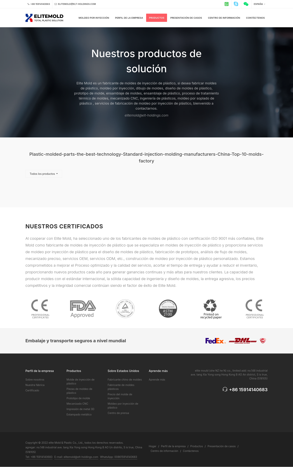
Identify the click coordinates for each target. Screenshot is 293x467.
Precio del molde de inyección (120, 396)
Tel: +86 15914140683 (39, 456)
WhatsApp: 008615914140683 (118, 456)
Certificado (32, 390)
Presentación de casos (222, 446)
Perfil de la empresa (173, 446)
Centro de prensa (118, 413)
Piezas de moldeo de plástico (79, 390)
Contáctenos (191, 450)
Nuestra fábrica (34, 385)
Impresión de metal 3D (80, 409)
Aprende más (157, 379)
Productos (196, 446)
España (259, 4)
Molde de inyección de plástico (81, 381)
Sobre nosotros (34, 379)
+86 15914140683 (39, 4)
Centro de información (164, 450)
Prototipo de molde (78, 398)
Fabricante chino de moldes (125, 379)
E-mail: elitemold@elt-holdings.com (76, 456)
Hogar (152, 446)
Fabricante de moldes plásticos (121, 386)
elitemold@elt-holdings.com (75, 4)
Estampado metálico (79, 414)
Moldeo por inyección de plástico (123, 405)
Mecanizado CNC (77, 403)
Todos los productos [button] (43, 173)
